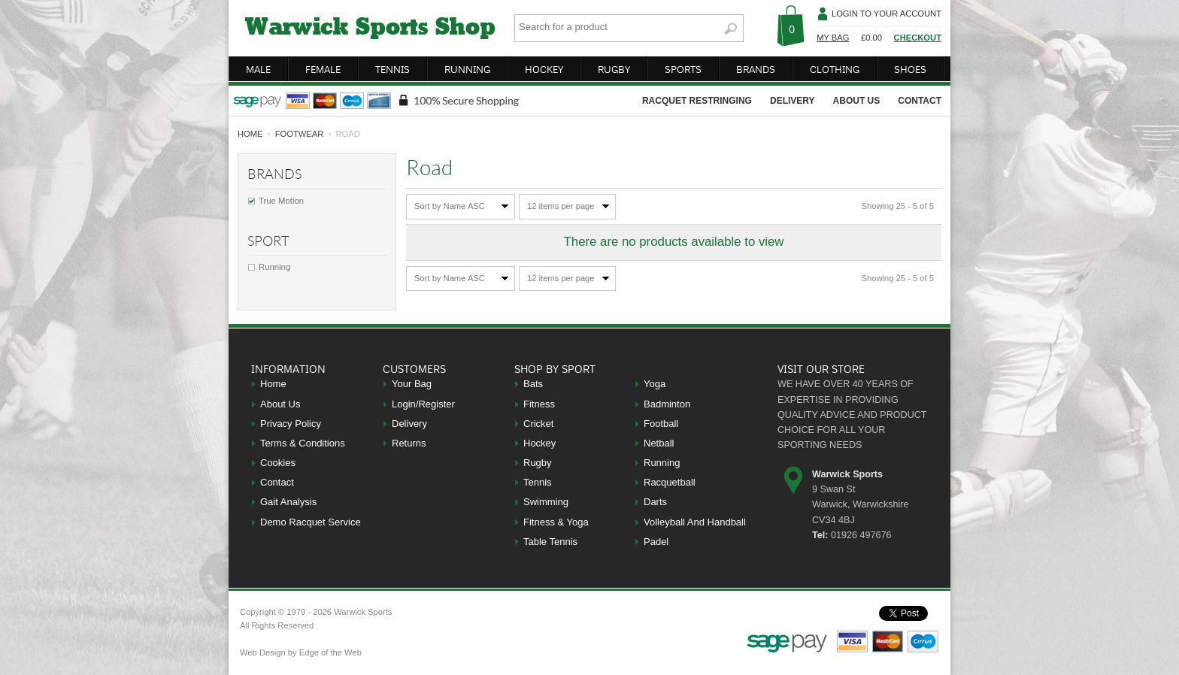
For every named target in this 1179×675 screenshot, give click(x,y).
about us (856, 100)
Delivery (409, 423)
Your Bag (412, 383)
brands (755, 69)
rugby (614, 69)
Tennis (537, 482)
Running (274, 266)
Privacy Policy (290, 423)
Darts (655, 501)
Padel (656, 541)
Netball (659, 443)
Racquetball (670, 482)
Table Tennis (550, 541)
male (258, 69)
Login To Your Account (886, 13)
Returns (409, 443)
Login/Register (423, 404)
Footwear (299, 133)
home (250, 133)
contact (919, 100)
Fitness (539, 404)
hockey (544, 69)
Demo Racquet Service (310, 522)
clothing (834, 69)
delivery (792, 100)
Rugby (537, 462)
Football (661, 423)
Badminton (667, 404)
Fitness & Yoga (556, 522)
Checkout (917, 37)
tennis (392, 69)
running (467, 69)
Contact (277, 482)
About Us (280, 404)
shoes (910, 69)
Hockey (539, 443)
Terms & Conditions (302, 443)
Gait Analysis (288, 501)
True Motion (281, 200)
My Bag (833, 37)
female (323, 69)
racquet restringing (697, 100)
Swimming (545, 501)
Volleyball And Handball (695, 522)
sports (683, 69)
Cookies (278, 462)
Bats (533, 383)
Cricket (538, 423)
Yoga (654, 383)
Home (273, 383)
